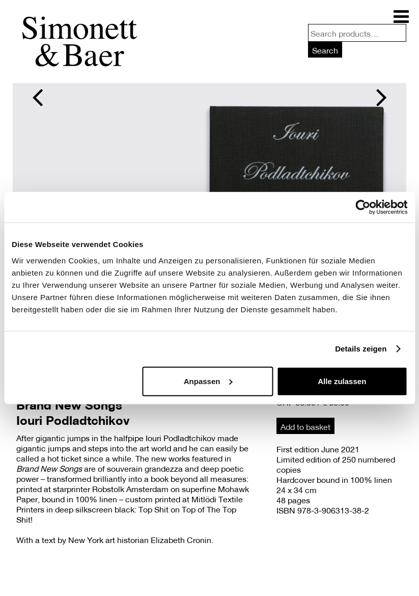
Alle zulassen (342, 380)
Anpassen (208, 380)
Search (325, 50)
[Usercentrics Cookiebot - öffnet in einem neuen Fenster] (362, 207)
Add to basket (305, 426)
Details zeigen (360, 348)
